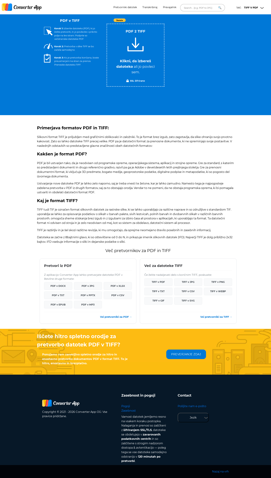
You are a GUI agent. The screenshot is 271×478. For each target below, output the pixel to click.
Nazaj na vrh (220, 471)
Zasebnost (128, 410)
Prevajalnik (169, 7)
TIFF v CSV (188, 291)
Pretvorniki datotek (125, 7)
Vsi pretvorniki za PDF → (116, 316)
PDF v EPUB (58, 304)
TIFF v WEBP (218, 291)
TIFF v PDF (158, 282)
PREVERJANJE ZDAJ (186, 354)
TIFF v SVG (188, 300)
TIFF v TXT (158, 291)
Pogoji (125, 406)
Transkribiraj (149, 7)
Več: (247, 7)
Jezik (193, 417)
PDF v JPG (88, 286)
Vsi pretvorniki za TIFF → (216, 316)
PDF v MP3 (88, 304)
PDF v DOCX (58, 286)
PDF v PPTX (88, 295)
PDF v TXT (58, 295)
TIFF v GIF (158, 300)
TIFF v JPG (188, 282)
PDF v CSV (117, 295)
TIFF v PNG (218, 282)
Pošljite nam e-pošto (192, 406)
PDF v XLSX (118, 286)
